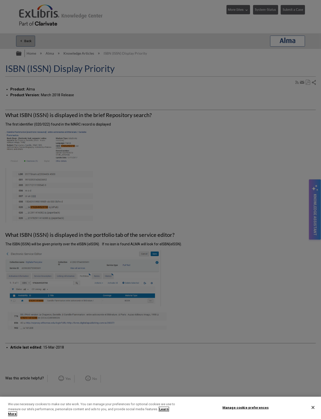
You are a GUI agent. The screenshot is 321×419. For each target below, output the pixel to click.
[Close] (312, 407)
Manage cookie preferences (245, 407)
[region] (160, 408)
